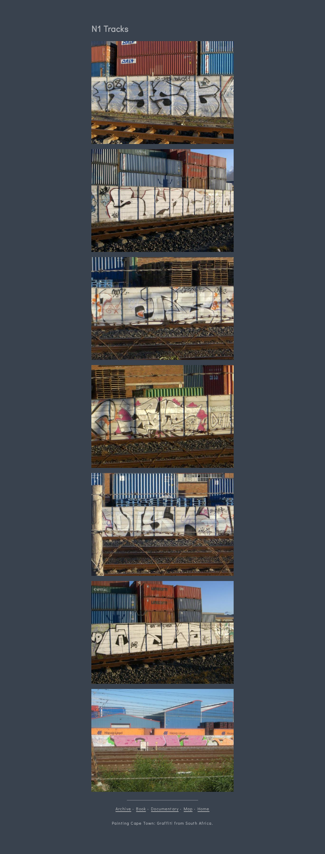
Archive (123, 808)
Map (188, 808)
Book (141, 808)
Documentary (165, 808)
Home (203, 808)
